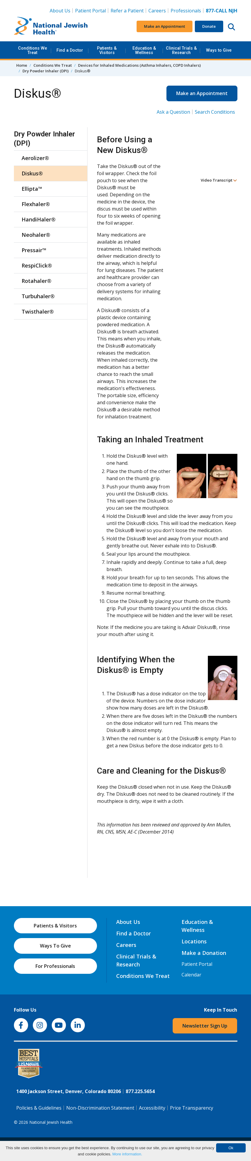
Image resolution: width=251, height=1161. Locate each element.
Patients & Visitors (107, 50)
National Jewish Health (50, 1122)
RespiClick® (37, 265)
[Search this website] (231, 26)
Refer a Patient (127, 10)
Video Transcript (219, 180)
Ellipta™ (32, 188)
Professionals (186, 10)
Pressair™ (34, 250)
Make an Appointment (164, 26)
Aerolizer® (35, 158)
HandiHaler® (39, 219)
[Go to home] (51, 27)
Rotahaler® (36, 280)
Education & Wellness (144, 50)
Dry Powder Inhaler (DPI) (45, 71)
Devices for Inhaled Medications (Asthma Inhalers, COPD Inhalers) (139, 65)
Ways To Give (55, 946)
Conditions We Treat (32, 50)
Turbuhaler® (38, 296)
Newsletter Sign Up (204, 1026)
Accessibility (152, 1108)
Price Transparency (191, 1108)
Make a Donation (204, 952)
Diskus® (32, 173)
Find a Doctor (69, 50)
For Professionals (55, 966)
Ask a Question (173, 112)
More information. (127, 1154)
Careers (157, 10)
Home (21, 65)
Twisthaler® (38, 311)
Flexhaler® (36, 204)
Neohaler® (36, 234)
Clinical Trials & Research (181, 50)
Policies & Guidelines (38, 1108)
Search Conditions (215, 112)
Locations (194, 941)
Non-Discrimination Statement (100, 1108)
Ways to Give (218, 50)
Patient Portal (90, 10)
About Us (60, 10)
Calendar (191, 974)
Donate (209, 26)
